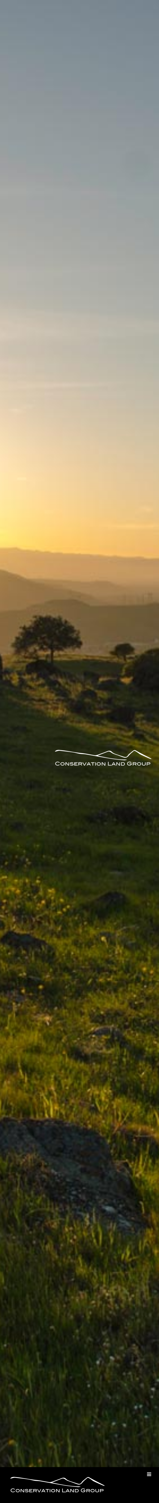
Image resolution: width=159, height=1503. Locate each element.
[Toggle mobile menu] (149, 1474)
